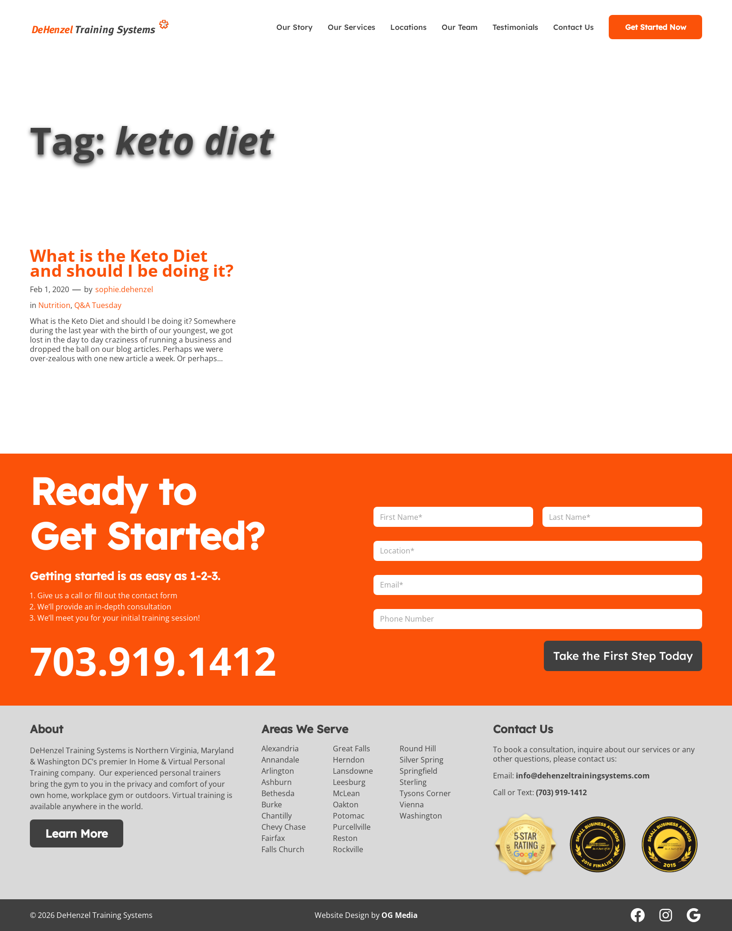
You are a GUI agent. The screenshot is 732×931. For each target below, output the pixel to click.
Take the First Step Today (623, 656)
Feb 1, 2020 (49, 289)
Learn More (76, 833)
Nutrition (54, 305)
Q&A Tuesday (97, 305)
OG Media (399, 915)
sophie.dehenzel (124, 289)
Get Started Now (655, 27)
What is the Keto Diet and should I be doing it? (131, 263)
